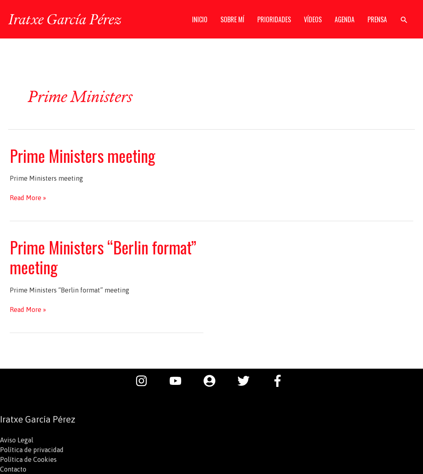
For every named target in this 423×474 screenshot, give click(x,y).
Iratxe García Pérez (64, 19)
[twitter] (247, 381)
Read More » (28, 198)
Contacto (13, 469)
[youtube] (179, 381)
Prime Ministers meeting (82, 155)
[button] (404, 19)
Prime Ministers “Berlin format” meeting (103, 257)
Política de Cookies (28, 459)
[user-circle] (213, 381)
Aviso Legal (16, 440)
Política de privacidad (32, 449)
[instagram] (145, 381)
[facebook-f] (279, 381)
